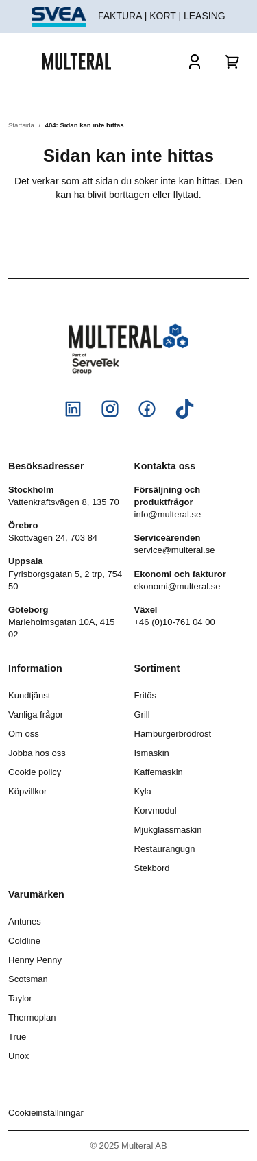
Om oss (23, 734)
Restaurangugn (164, 849)
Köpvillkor (27, 791)
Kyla (142, 791)
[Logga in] (195, 61)
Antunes (24, 921)
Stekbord (152, 868)
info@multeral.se (167, 514)
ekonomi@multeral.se (177, 586)
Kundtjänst (29, 695)
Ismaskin (151, 753)
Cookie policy (34, 772)
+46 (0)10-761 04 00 (174, 622)
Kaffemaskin (158, 772)
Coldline (24, 941)
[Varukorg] (233, 61)
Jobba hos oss (37, 753)
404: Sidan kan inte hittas (84, 125)
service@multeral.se (174, 550)
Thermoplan (32, 1017)
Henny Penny (35, 960)
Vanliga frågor (35, 714)
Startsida (21, 125)
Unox (18, 1056)
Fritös (145, 695)
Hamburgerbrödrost (173, 734)
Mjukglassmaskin (168, 829)
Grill (142, 714)
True (17, 1036)
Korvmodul (155, 810)
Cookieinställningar (46, 1113)
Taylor (20, 998)
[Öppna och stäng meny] (25, 61)
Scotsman (28, 979)
